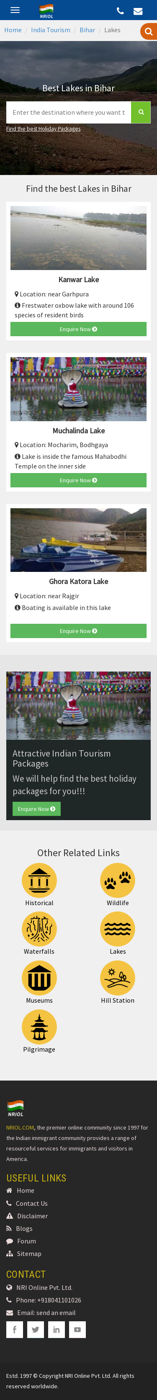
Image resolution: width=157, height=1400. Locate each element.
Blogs (19, 1228)
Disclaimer (27, 1216)
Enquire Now (78, 329)
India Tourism (50, 30)
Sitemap (23, 1253)
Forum (21, 1241)
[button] (17, 705)
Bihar (87, 30)
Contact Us (27, 1203)
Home (13, 30)
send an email (56, 1312)
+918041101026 (59, 1300)
